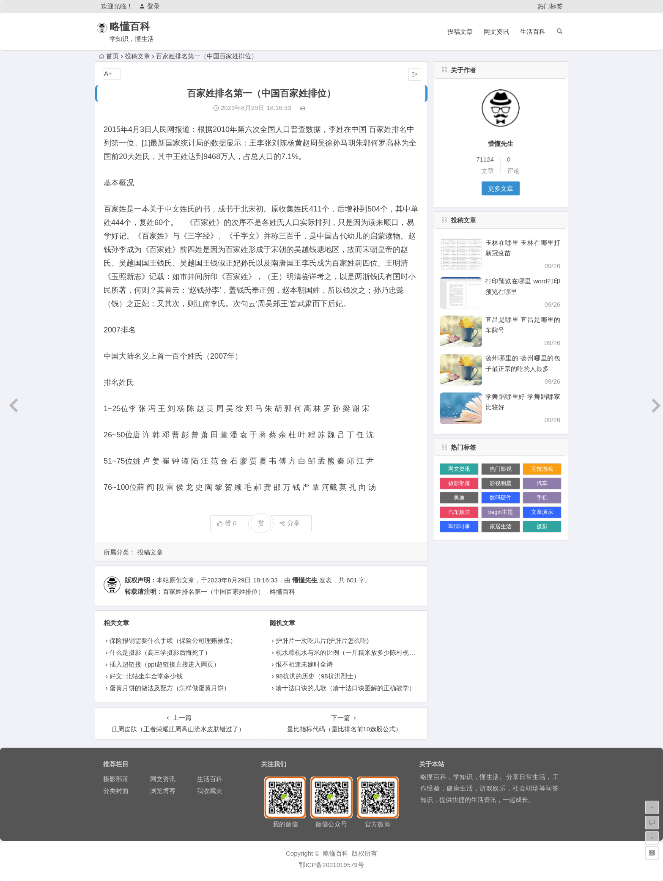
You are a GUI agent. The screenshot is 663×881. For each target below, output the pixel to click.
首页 (109, 56)
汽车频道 (459, 512)
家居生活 (501, 526)
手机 (542, 497)
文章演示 (542, 512)
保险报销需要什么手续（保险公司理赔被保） (173, 640)
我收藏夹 (209, 790)
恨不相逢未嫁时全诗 (304, 664)
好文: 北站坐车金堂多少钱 (146, 676)
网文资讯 (496, 31)
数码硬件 (501, 497)
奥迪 (459, 497)
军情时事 (459, 526)
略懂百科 (140, 26)
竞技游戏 (542, 469)
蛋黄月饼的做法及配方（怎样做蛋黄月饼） (170, 688)
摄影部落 (459, 483)
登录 (149, 6)
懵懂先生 (305, 580)
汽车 (542, 483)
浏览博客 (162, 790)
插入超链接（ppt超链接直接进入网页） (165, 664)
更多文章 (500, 188)
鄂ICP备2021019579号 (331, 864)
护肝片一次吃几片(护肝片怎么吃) (322, 640)
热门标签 (550, 6)
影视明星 (501, 483)
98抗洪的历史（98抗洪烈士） (317, 676)
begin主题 (500, 512)
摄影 (542, 526)
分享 (289, 523)
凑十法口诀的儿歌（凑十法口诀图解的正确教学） (345, 688)
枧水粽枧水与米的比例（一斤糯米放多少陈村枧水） (349, 652)
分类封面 (116, 790)
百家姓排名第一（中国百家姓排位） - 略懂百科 (229, 591)
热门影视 (501, 469)
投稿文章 (460, 31)
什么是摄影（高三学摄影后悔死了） (160, 652)
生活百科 (532, 31)
